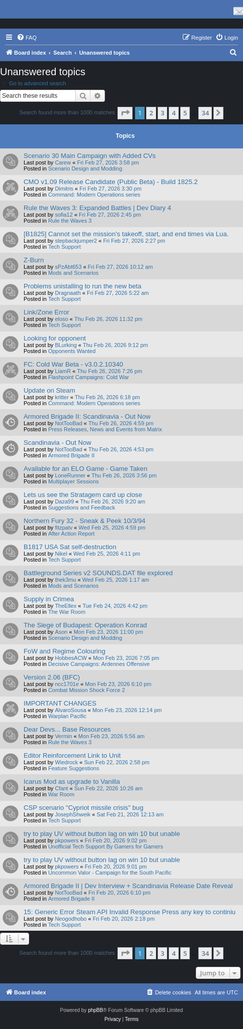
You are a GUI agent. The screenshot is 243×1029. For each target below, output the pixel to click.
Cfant (61, 788)
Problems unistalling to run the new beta (83, 286)
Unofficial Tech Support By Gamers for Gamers (105, 846)
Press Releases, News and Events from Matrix (105, 429)
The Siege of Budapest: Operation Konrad (85, 625)
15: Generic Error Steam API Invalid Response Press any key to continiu (129, 912)
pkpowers (66, 840)
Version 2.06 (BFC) (52, 677)
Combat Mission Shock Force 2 (86, 690)
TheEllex (65, 606)
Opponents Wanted (71, 351)
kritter (62, 397)
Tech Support (64, 247)
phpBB (95, 1010)
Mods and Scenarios (73, 273)
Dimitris (64, 189)
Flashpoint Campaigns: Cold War (88, 377)
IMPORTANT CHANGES (60, 703)
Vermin (63, 736)
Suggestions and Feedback (81, 507)
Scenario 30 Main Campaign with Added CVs (90, 155)
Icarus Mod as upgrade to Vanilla (72, 781)
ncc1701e (67, 684)
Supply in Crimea (49, 599)
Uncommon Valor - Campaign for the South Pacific (110, 873)
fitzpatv (63, 528)
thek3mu (65, 580)
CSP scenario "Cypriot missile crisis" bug (84, 807)
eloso (61, 319)
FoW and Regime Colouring (64, 651)
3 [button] (162, 112)
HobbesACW (71, 658)
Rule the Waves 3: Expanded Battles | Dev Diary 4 (97, 208)
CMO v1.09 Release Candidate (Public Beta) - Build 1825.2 (111, 182)
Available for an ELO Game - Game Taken (86, 468)
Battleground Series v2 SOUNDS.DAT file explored (98, 573)
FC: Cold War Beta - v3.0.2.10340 (73, 364)
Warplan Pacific (67, 716)
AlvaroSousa (70, 710)
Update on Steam (49, 390)
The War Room (66, 612)
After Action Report (71, 534)
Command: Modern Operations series (94, 195)
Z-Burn (34, 260)
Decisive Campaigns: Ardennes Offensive (99, 664)
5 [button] (185, 112)
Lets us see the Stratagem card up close (83, 494)
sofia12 (63, 215)
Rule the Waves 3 (69, 221)
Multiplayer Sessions (73, 481)
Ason (61, 632)
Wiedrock (66, 762)
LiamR (63, 371)
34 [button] (205, 112)
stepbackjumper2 (76, 241)
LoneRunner (70, 475)
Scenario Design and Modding (85, 168)
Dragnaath (67, 293)
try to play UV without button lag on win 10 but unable (102, 833)
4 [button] (173, 112)
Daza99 (64, 501)
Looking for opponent (55, 338)
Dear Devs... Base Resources (67, 729)
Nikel (61, 554)
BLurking (65, 345)
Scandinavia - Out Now (57, 442)
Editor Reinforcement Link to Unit (72, 755)
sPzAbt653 (68, 267)
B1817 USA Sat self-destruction (70, 547)
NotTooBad (68, 423)
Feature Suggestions (73, 768)
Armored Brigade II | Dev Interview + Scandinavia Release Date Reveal (128, 886)
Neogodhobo (70, 919)
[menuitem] (27, 38)
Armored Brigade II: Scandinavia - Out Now (87, 416)
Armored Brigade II (71, 455)
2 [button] (151, 112)
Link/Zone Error (46, 312)
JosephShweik (72, 814)
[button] (125, 113)
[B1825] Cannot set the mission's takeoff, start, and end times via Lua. (126, 234)
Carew (63, 162)
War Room (61, 794)
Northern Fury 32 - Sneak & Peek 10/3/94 (85, 521)
